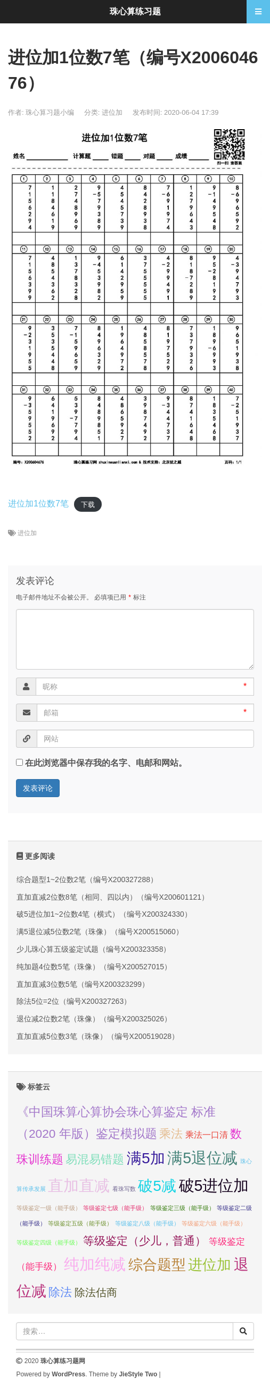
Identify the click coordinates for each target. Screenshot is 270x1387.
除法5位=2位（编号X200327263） (74, 1001)
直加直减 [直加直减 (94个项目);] (79, 1185)
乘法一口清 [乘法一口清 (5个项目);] (206, 1134)
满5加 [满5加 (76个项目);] (146, 1157)
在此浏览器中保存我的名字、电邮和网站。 (106, 762)
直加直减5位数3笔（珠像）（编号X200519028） (98, 1036)
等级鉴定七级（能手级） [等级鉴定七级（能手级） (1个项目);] (115, 1208)
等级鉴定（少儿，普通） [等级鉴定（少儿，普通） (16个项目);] (144, 1240)
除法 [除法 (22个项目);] (60, 1292)
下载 (88, 504)
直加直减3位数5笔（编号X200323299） (83, 984)
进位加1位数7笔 (38, 503)
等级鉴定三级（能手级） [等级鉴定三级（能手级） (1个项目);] (182, 1208)
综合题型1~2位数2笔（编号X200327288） (87, 879)
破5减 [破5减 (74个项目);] (157, 1185)
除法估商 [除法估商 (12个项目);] (96, 1292)
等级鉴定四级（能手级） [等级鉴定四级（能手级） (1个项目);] (49, 1242)
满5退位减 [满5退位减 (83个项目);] (202, 1157)
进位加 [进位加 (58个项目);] (209, 1265)
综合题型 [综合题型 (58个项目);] (157, 1265)
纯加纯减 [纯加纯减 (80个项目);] (95, 1264)
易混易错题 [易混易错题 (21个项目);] (95, 1159)
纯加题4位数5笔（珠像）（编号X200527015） (94, 966)
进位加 (112, 112)
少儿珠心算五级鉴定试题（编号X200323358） (93, 949)
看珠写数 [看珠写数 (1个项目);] (124, 1189)
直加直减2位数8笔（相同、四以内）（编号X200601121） (113, 897)
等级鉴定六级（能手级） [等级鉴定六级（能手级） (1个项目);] (214, 1223)
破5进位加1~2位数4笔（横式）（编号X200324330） (104, 914)
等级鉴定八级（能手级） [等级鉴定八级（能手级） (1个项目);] (147, 1223)
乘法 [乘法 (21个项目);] (171, 1133)
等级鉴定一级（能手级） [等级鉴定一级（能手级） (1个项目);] (49, 1208)
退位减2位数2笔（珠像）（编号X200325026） (94, 1018)
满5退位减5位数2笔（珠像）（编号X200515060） (100, 931)
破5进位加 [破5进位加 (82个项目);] (214, 1185)
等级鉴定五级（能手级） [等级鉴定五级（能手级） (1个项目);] (80, 1223)
